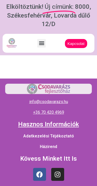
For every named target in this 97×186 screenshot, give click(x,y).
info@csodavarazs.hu (48, 101)
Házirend (48, 146)
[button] (41, 43)
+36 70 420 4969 (48, 112)
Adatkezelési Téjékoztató (48, 136)
